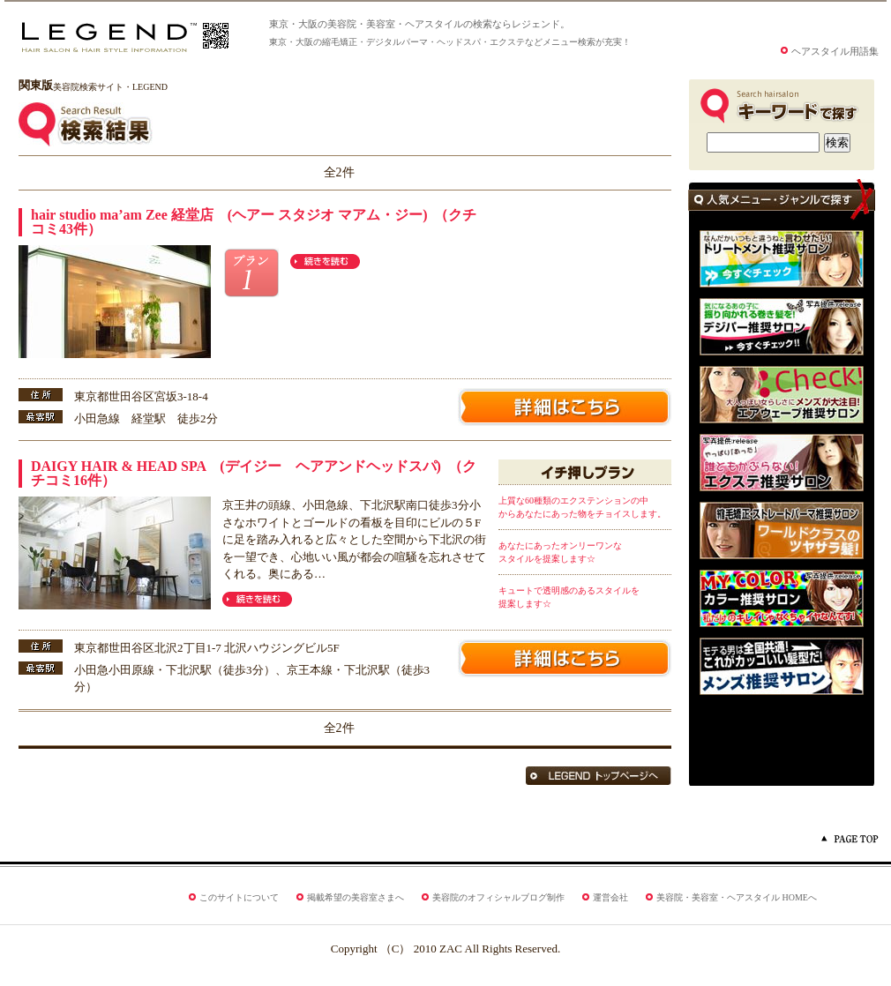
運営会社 (610, 897)
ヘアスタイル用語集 (835, 51)
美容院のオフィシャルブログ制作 (498, 897)
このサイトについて (239, 897)
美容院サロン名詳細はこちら (564, 407)
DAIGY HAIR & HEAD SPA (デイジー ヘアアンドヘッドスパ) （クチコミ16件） (253, 473)
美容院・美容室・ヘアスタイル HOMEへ (736, 897)
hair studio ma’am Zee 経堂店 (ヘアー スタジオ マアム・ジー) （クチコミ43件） (253, 221)
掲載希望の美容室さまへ (355, 897)
